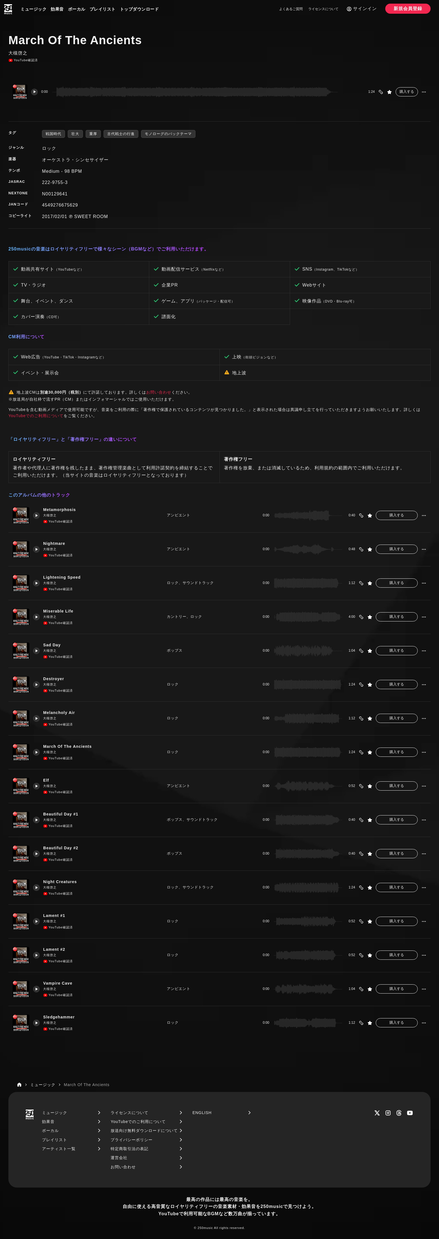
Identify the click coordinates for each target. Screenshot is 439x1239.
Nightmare (56, 543)
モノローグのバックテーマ (168, 134)
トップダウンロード (139, 9)
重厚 (93, 134)
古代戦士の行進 (121, 134)
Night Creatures (62, 881)
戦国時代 (53, 134)
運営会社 (119, 1157)
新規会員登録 (408, 8)
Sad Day (54, 645)
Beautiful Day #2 (63, 848)
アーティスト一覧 (59, 1148)
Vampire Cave (60, 983)
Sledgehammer (61, 1017)
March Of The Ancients (70, 746)
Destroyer (56, 679)
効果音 (57, 9)
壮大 (75, 134)
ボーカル (76, 9)
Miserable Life (60, 611)
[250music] (8, 9)
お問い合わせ (158, 392)
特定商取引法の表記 (129, 1148)
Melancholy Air (61, 712)
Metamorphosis (62, 509)
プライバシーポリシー (132, 1140)
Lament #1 (56, 915)
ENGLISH (201, 1112)
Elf (48, 780)
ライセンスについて (323, 9)
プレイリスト (103, 9)
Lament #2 (56, 949)
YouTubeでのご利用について (36, 415)
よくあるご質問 (291, 9)
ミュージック (33, 9)
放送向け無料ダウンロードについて (144, 1130)
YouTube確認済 (23, 60)
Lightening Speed (64, 577)
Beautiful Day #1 (63, 814)
